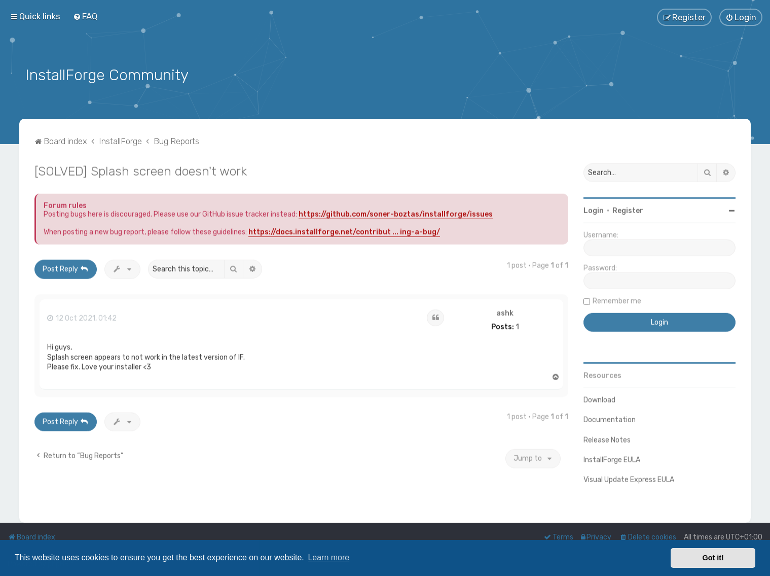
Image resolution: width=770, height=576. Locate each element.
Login (593, 209)
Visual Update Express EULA (628, 477)
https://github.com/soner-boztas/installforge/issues (396, 212)
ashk (505, 312)
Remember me (617, 299)
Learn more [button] (328, 557)
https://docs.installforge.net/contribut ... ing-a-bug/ (344, 230)
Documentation (609, 418)
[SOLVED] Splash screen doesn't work (140, 169)
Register (627, 209)
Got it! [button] (713, 558)
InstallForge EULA (611, 458)
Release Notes (607, 438)
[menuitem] (85, 16)
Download (599, 398)
